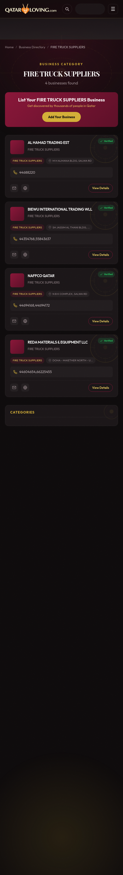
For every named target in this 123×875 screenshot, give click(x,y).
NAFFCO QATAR (41, 275)
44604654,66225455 (35, 372)
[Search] (67, 9)
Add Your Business (61, 117)
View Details (100, 188)
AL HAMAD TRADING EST (48, 142)
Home (9, 47)
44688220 (27, 172)
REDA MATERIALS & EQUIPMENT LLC (58, 342)
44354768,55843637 (35, 239)
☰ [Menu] (113, 9)
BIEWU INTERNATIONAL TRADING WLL (60, 209)
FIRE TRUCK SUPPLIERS (27, 160)
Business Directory (32, 47)
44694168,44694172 (34, 305)
